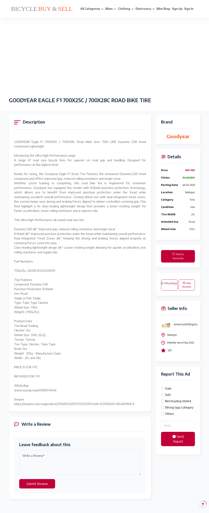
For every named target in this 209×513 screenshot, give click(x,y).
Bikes (110, 8)
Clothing (126, 8)
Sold (167, 394)
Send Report (178, 438)
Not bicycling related (178, 401)
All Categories (91, 8)
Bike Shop (163, 8)
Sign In (188, 8)
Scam (168, 388)
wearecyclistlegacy (185, 324)
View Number (186, 285)
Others (169, 413)
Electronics (145, 8)
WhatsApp (169, 283)
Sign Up (177, 8)
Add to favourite (178, 256)
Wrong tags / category (179, 407)
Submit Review (37, 484)
